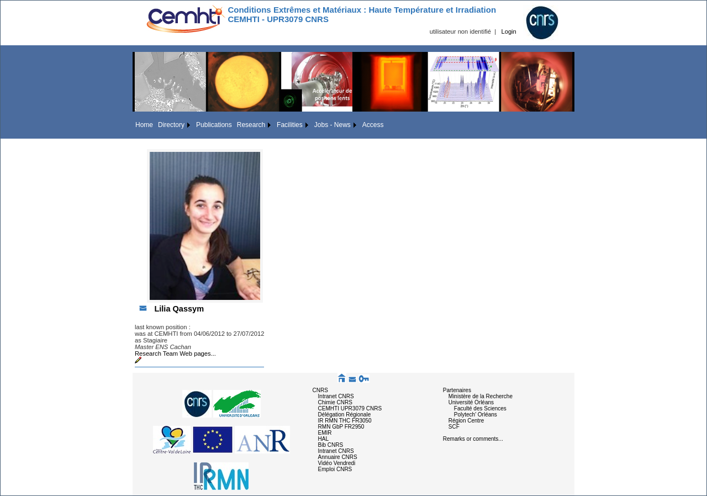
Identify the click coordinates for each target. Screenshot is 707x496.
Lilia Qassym (179, 308)
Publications (214, 125)
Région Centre (466, 421)
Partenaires (457, 390)
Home (144, 125)
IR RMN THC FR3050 (345, 421)
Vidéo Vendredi (337, 463)
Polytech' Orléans (475, 414)
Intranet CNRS (336, 396)
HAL (323, 439)
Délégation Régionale (344, 414)
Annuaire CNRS (337, 457)
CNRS (320, 390)
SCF (454, 427)
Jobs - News (332, 125)
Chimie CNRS (335, 402)
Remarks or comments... (473, 439)
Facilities (290, 125)
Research (251, 125)
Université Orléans (471, 402)
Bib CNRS (331, 445)
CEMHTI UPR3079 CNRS (350, 408)
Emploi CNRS (335, 469)
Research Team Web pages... (175, 353)
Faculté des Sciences (480, 408)
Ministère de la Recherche (481, 396)
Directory (171, 125)
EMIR (325, 433)
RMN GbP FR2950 (341, 427)
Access (373, 125)
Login (508, 31)
